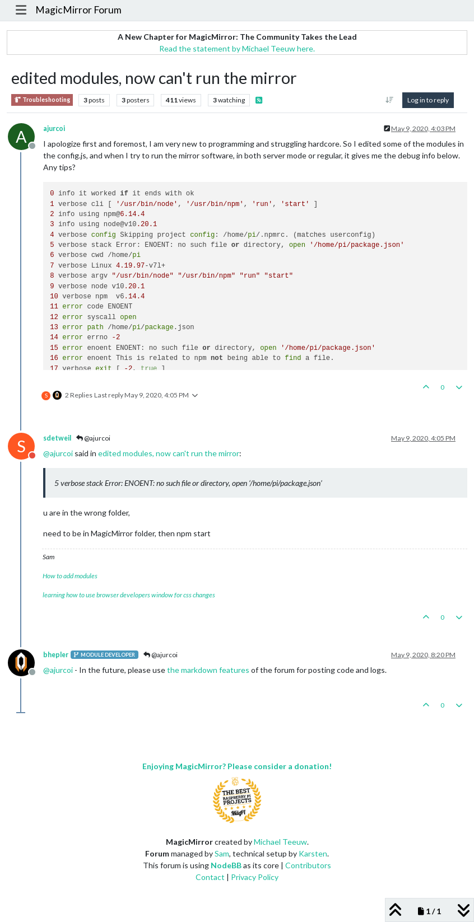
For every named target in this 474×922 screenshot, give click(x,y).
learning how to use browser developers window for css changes (129, 595)
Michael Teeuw (280, 841)
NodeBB (226, 865)
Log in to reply (428, 100)
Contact (210, 877)
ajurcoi (54, 128)
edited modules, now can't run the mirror (168, 453)
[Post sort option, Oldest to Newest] (389, 100)
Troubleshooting (42, 100)
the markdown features (208, 670)
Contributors (308, 865)
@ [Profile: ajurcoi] (58, 453)
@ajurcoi (93, 438)
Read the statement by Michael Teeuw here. (237, 48)
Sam (222, 853)
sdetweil (57, 438)
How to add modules (70, 576)
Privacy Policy (254, 877)
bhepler (55, 654)
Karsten (313, 853)
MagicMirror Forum (78, 10)
